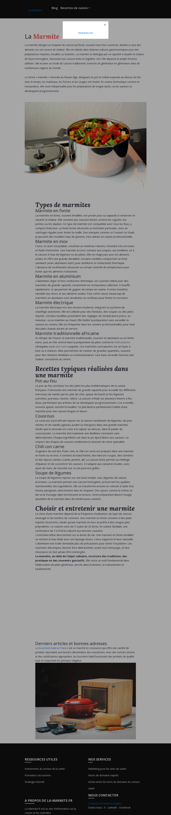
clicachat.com (85, 32)
